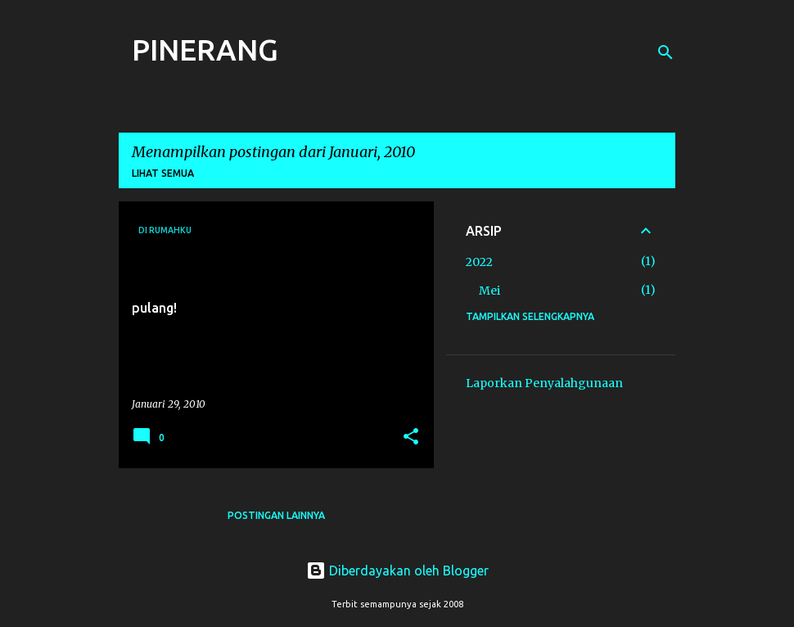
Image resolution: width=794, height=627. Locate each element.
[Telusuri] (665, 52)
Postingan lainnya (276, 515)
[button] (411, 437)
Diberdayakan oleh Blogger (397, 570)
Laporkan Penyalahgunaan (544, 383)
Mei (489, 290)
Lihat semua (163, 173)
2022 (479, 262)
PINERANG (205, 49)
